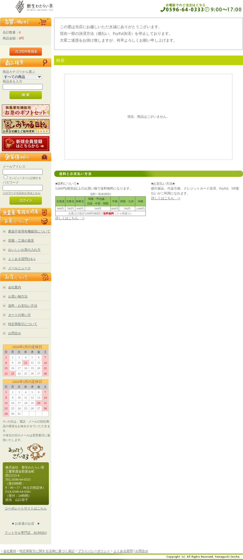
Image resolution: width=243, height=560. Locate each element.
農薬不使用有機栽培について (29, 231)
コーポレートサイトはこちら (26, 508)
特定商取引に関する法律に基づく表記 (47, 551)
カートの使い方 (19, 315)
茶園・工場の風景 (21, 240)
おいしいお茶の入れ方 (24, 250)
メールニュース (19, 268)
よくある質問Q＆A (21, 259)
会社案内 (14, 287)
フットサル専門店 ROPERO (26, 533)
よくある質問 (123, 551)
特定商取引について (22, 324)
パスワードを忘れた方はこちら (21, 192)
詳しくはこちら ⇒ (70, 218)
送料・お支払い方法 (22, 306)
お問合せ (14, 333)
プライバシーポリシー (94, 551)
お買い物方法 (18, 296)
